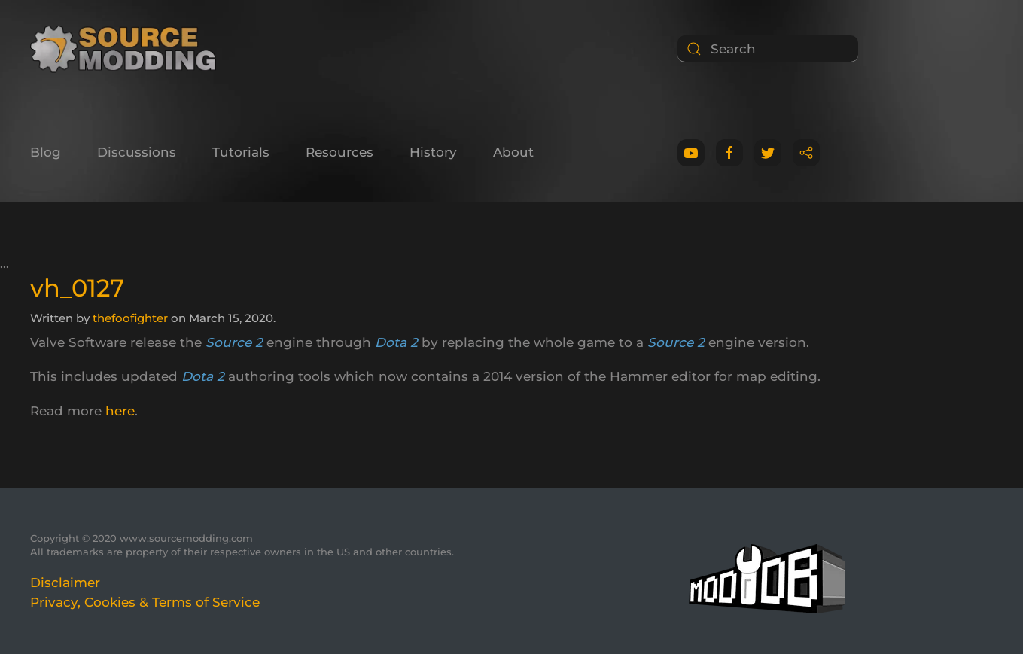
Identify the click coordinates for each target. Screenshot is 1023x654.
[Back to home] (128, 49)
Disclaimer (65, 582)
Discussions (136, 152)
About (513, 152)
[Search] (767, 48)
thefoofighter (130, 318)
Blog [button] (45, 152)
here (120, 410)
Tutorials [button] (240, 152)
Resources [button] (339, 152)
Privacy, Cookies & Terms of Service (145, 602)
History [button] (433, 152)
